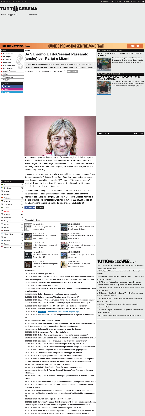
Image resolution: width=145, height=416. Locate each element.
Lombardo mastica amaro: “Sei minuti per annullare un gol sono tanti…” (67, 338)
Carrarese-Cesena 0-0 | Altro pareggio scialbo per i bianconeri (62, 306)
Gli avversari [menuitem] (7, 77)
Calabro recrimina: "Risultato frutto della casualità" (58, 297)
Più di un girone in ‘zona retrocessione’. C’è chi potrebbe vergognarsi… (66, 393)
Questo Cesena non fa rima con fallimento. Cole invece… (60, 282)
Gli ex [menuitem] (4, 74)
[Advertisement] (92, 23)
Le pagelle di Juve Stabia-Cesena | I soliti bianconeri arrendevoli (63, 413)
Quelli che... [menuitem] (7, 62)
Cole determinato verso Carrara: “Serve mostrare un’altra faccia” (64, 309)
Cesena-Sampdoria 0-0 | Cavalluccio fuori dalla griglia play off (62, 350)
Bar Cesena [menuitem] (7, 68)
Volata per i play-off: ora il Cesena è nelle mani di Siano (60, 356)
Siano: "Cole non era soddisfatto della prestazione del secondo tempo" (66, 300)
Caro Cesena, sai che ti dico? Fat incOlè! (54, 364)
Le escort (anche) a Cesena (49, 320)
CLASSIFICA (6, 181)
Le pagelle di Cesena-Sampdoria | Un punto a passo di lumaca (62, 344)
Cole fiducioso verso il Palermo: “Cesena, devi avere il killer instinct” (65, 390)
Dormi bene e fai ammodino (49, 285)
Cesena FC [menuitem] (6, 59)
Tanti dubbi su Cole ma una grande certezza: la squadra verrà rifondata (66, 315)
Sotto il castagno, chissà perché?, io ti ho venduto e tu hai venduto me (66, 411)
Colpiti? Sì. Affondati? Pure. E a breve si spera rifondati (60, 367)
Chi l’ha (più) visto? (46, 274)
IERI (141, 134)
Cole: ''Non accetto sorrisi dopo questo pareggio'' (58, 294)
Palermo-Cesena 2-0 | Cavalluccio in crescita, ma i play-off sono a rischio (67, 382)
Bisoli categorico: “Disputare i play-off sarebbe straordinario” (62, 341)
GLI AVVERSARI (104, 74)
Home (3, 50)
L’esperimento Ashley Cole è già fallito (53, 332)
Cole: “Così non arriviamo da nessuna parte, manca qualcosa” (63, 335)
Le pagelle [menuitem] (6, 57)
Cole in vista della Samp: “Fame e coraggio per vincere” (60, 353)
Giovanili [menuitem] (5, 80)
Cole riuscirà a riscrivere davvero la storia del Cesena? (60, 329)
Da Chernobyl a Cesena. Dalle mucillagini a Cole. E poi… (60, 408)
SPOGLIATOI (103, 50)
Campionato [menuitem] (7, 54)
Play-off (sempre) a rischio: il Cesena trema (55, 399)
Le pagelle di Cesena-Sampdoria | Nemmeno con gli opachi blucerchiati (66, 347)
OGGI (135, 134)
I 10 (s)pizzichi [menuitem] (8, 65)
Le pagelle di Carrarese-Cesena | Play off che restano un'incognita (64, 303)
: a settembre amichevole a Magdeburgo (58, 312)
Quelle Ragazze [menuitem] (8, 71)
